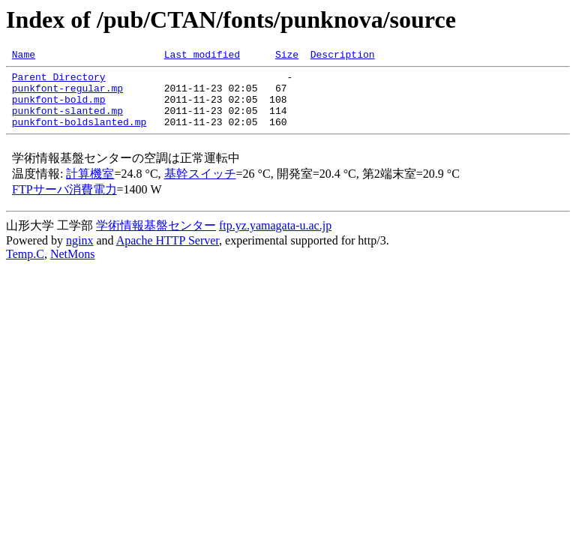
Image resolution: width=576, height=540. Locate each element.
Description (342, 56)
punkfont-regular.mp (67, 94)
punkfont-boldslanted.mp (79, 135)
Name (23, 56)
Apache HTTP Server (167, 254)
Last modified (202, 56)
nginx (79, 254)
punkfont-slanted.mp (67, 121)
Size (286, 56)
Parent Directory (59, 81)
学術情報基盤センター (156, 238)
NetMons (72, 267)
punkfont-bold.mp (59, 108)
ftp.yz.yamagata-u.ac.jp (275, 238)
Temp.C (25, 267)
